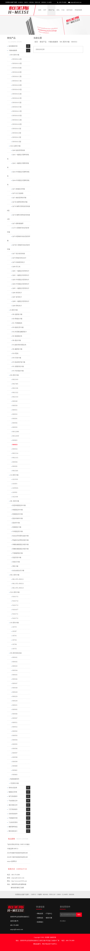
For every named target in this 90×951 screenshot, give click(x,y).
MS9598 (14, 757)
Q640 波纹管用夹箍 (18, 150)
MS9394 (14, 462)
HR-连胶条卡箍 (17, 314)
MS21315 (15, 457)
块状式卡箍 (16, 562)
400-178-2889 (62, 2)
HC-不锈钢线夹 (17, 323)
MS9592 (14, 731)
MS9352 (14, 414)
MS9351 (14, 410)
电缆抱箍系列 (14, 779)
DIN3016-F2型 (16, 102)
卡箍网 (39, 894)
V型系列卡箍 (14, 783)
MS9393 (14, 427)
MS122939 (15, 436)
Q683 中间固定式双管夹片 (20, 279)
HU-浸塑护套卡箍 (18, 366)
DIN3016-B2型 (17, 68)
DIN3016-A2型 (17, 59)
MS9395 (14, 466)
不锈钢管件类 (13, 818)
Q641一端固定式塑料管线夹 (18, 157)
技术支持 (69, 10)
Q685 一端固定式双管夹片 (20, 288)
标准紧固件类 (13, 46)
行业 (63, 10)
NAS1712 (15, 618)
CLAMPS (65, 894)
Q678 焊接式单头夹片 (19, 258)
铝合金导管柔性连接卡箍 (20, 536)
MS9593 (14, 735)
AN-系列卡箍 (14, 622)
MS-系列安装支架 (16, 653)
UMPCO (33, 894)
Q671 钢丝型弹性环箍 (19, 197)
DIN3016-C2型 (17, 76)
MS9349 (14, 401)
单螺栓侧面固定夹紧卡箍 (20, 544)
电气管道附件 (13, 796)
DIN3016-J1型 (16, 137)
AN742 (14, 640)
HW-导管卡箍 (16, 358)
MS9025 (14, 440)
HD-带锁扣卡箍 (17, 319)
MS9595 (14, 744)
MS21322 (15, 392)
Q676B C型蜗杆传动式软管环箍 (18, 247)
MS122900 (15, 431)
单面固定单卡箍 (17, 510)
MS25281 (15, 470)
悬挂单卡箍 (16, 523)
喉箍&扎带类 (13, 792)
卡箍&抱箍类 (53, 42)
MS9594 (14, 740)
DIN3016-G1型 (17, 111)
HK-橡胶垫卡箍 (17, 349)
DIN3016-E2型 (17, 94)
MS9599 (14, 761)
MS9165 (14, 675)
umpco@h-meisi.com (75, 2)
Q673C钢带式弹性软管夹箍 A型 (18, 217)
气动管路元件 (13, 800)
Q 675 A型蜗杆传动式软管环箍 (18, 230)
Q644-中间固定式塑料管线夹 (18, 182)
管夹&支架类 (13, 787)
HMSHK (71, 894)
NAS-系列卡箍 (15, 592)
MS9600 (14, 766)
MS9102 (14, 662)
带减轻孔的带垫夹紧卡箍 (20, 540)
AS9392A (15, 488)
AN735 (14, 627)
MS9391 (14, 418)
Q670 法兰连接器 (17, 193)
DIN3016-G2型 (17, 120)
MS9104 (14, 670)
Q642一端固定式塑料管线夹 (18, 165)
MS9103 (14, 666)
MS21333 (15, 397)
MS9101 (14, 657)
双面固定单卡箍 (17, 514)
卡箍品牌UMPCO (12, 848)
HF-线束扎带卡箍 (18, 327)
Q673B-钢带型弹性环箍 (19, 202)
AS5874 (14, 484)
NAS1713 (15, 605)
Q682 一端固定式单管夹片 (20, 275)
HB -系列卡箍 (14, 501)
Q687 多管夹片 (17, 297)
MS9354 (14, 449)
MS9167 (14, 683)
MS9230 (14, 701)
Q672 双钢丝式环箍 (18, 189)
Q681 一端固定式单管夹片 (20, 271)
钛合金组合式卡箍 (18, 570)
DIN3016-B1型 (17, 72)
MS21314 (15, 453)
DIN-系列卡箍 (14, 55)
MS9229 (14, 696)
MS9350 (14, 405)
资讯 (57, 10)
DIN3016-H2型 (17, 124)
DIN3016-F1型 (16, 107)
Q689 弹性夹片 (17, 305)
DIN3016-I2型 (16, 133)
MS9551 (14, 722)
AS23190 (15, 497)
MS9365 (14, 709)
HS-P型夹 (15, 353)
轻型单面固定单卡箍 (19, 505)
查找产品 (51, 10)
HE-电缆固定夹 (17, 336)
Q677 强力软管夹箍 (18, 253)
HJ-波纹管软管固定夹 (19, 345)
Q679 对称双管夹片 (18, 262)
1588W (58, 894)
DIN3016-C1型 (17, 81)
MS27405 (15, 384)
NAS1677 (15, 609)
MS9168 (14, 688)
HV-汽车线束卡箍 (18, 371)
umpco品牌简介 (12, 861)
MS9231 (14, 705)
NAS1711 (15, 614)
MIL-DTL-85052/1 (18, 579)
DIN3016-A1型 (17, 63)
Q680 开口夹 (16, 266)
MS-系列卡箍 (64, 42)
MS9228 (14, 692)
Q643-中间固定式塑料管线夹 (18, 174)
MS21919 (15, 379)
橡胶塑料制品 (13, 827)
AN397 (14, 631)
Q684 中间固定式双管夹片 (20, 284)
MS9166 (14, 679)
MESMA (45, 894)
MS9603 (14, 774)
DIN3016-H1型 (17, 115)
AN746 (14, 644)
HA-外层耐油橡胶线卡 (19, 332)
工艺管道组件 (13, 809)
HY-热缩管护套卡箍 (18, 362)
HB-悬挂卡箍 (16, 340)
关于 (44, 10)
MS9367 (14, 718)
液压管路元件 (13, 805)
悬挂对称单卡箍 (17, 518)
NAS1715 (15, 596)
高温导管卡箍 (16, 557)
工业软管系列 (13, 822)
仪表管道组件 (13, 813)
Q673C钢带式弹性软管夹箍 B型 (18, 208)
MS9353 (74, 42)
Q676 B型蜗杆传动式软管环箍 (18, 238)
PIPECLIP (52, 894)
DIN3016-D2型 (17, 85)
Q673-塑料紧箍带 (18, 223)
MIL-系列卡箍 (14, 575)
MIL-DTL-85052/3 (18, 588)
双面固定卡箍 (16, 527)
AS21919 (15, 479)
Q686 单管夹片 (17, 292)
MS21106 (15, 388)
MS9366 (14, 714)
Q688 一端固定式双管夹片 (20, 301)
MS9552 (14, 727)
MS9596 (14, 748)
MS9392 (14, 423)
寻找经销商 (78, 10)
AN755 (14, 648)
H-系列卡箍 (14, 310)
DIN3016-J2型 (16, 141)
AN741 (14, 635)
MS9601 (14, 770)
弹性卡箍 (15, 566)
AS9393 (14, 492)
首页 (39, 10)
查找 (78, 914)
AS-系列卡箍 (14, 475)
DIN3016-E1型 (17, 98)
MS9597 (14, 753)
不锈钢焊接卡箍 (17, 553)
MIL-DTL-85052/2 (18, 583)
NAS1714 (15, 601)
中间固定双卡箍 (17, 531)
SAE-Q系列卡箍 (15, 146)
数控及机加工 (13, 831)
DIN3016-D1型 (17, 89)
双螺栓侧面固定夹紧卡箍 (20, 549)
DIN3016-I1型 (16, 128)
